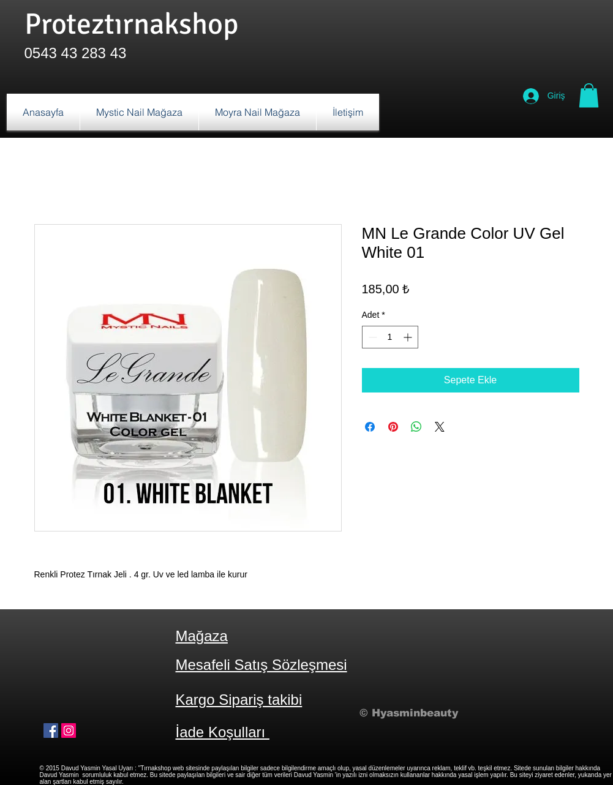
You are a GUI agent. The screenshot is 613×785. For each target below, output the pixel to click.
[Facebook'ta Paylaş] (370, 426)
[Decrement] (371, 337)
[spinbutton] (390, 337)
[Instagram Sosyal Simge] (68, 730)
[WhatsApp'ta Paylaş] (416, 426)
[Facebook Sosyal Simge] (50, 730)
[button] (589, 95)
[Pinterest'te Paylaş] (393, 426)
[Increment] (408, 337)
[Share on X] (439, 426)
